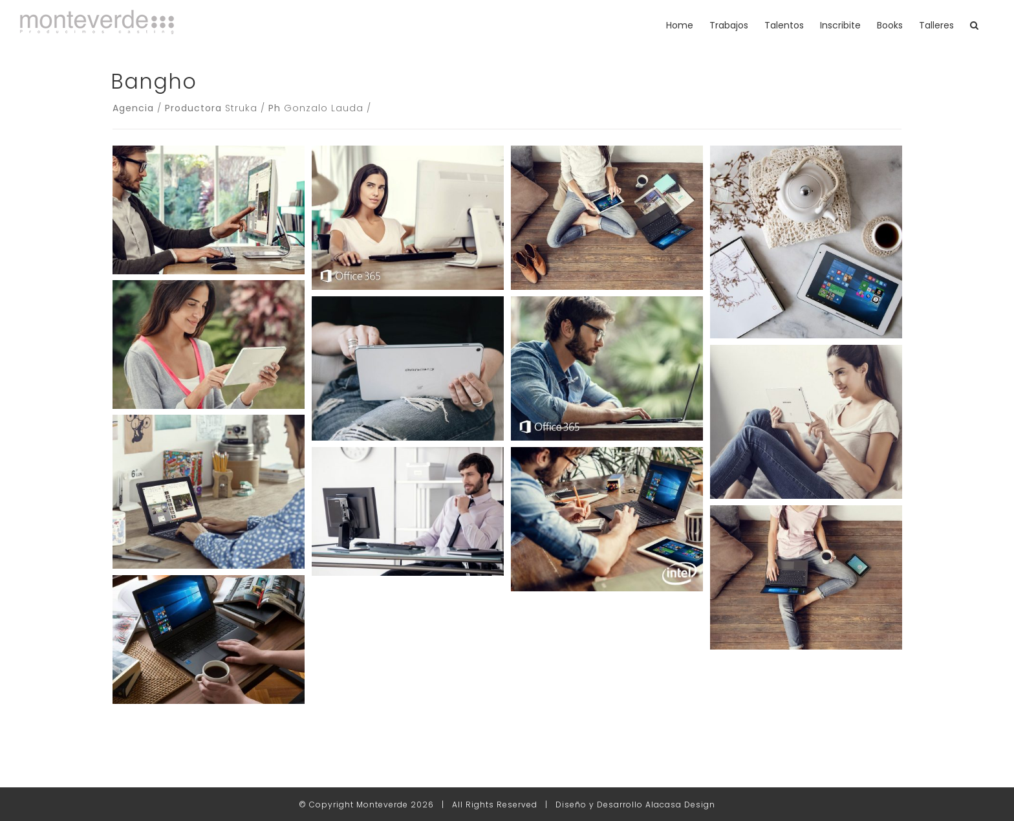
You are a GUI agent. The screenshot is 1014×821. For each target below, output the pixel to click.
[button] (974, 25)
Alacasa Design (680, 804)
